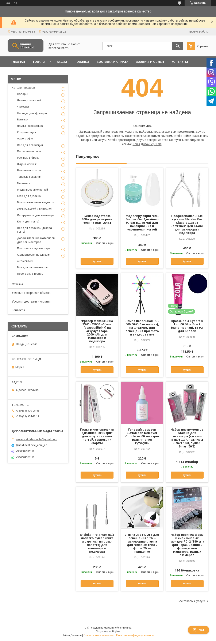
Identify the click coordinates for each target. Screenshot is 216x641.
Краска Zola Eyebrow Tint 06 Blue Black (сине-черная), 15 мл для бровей (187, 326)
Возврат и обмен (150, 61)
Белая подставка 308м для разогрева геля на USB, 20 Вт (97, 219)
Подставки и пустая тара (33, 248)
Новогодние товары (30, 273)
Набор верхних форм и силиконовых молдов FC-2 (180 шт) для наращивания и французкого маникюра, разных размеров (187, 545)
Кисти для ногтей (28, 221)
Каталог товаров (23, 87)
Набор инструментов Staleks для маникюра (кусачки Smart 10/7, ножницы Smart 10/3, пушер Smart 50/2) (187, 438)
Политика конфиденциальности (135, 635)
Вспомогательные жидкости (35, 202)
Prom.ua (126, 627)
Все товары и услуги (191, 601)
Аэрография (25, 138)
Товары (38, 61)
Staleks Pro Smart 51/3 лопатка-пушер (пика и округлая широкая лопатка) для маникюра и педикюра (97, 543)
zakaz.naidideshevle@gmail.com (36, 439)
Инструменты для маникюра (35, 215)
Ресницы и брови (28, 157)
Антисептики (25, 261)
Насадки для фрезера (32, 113)
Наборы (22, 93)
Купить (97, 261)
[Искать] (177, 46)
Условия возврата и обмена (31, 293)
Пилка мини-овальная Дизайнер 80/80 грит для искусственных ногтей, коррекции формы (97, 436)
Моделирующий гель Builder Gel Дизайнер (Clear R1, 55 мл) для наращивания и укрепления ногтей (142, 222)
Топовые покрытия (29, 176)
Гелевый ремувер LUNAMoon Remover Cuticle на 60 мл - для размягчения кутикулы (142, 436)
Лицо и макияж (26, 164)
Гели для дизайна (29, 196)
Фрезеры (23, 106)
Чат (198, 630)
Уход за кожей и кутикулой (34, 208)
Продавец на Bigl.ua (108, 631)
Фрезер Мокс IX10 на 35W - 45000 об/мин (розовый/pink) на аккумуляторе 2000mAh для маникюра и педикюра (97, 331)
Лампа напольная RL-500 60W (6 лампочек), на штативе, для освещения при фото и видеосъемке (142, 327)
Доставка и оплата (112, 61)
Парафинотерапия (29, 151)
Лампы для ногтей (29, 100)
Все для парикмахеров (32, 267)
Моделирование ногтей (32, 189)
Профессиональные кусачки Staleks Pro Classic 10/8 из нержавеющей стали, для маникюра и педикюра (187, 224)
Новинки (81, 61)
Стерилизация (26, 132)
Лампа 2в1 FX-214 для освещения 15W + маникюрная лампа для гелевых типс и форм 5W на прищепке (142, 543)
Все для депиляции (30, 145)
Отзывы (17, 284)
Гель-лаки (23, 183)
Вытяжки (22, 119)
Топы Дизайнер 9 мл (147, 144)
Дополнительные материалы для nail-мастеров (36, 239)
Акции (62, 61)
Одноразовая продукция (33, 254)
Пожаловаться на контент (99, 635)
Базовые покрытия (29, 170)
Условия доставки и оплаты (31, 301)
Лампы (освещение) (30, 125)
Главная (18, 61)
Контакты (179, 61)
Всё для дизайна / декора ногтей (34, 229)
